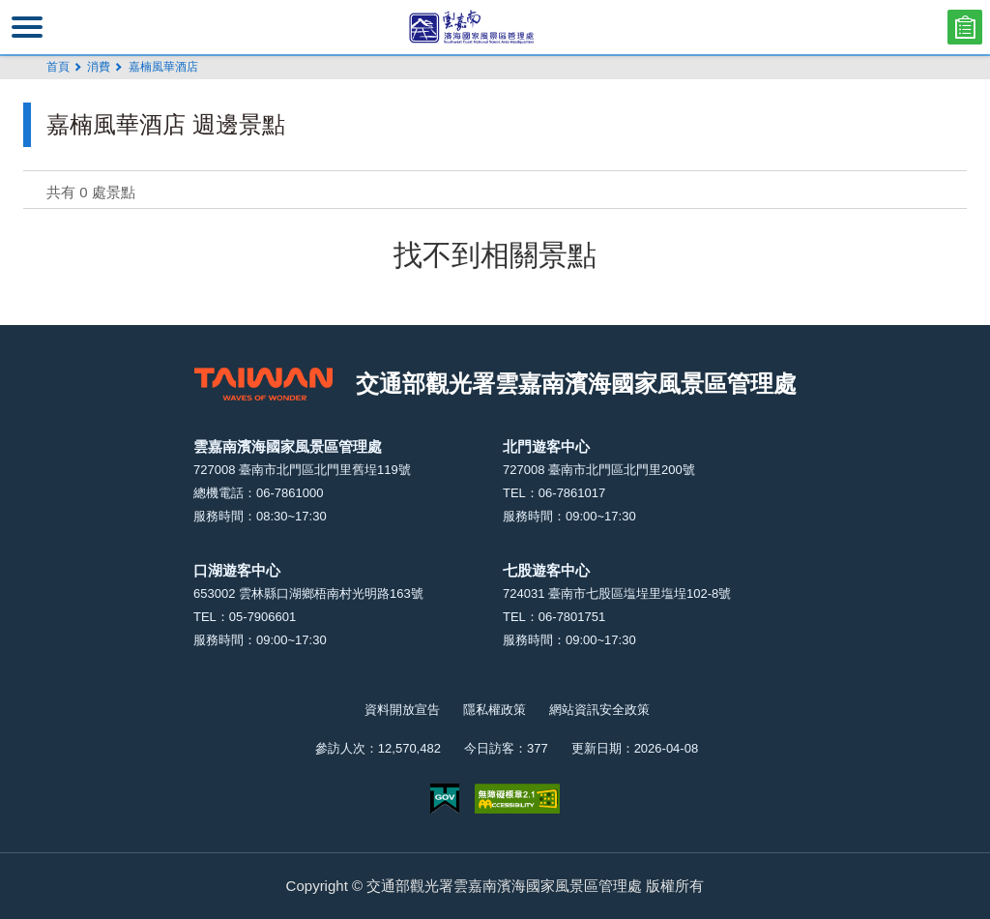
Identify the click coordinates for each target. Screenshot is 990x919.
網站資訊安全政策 (599, 709)
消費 (98, 67)
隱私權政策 (494, 709)
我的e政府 (444, 799)
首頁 (58, 67)
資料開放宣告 (402, 709)
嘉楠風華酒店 (163, 67)
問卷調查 (964, 27)
